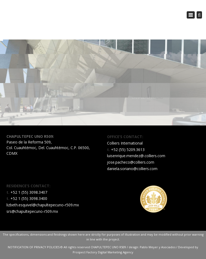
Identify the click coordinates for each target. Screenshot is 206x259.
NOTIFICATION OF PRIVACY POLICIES (34, 247)
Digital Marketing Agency (115, 252)
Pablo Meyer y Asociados (157, 247)
